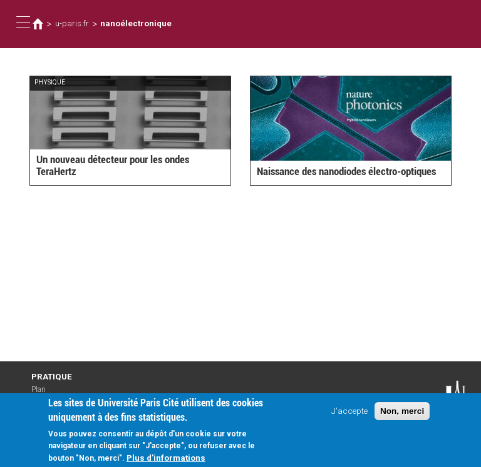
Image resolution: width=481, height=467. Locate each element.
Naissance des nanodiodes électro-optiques (346, 171)
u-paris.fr (72, 23)
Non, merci (402, 416)
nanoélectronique (136, 23)
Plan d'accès (43, 394)
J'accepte (349, 416)
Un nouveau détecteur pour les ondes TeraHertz (112, 165)
